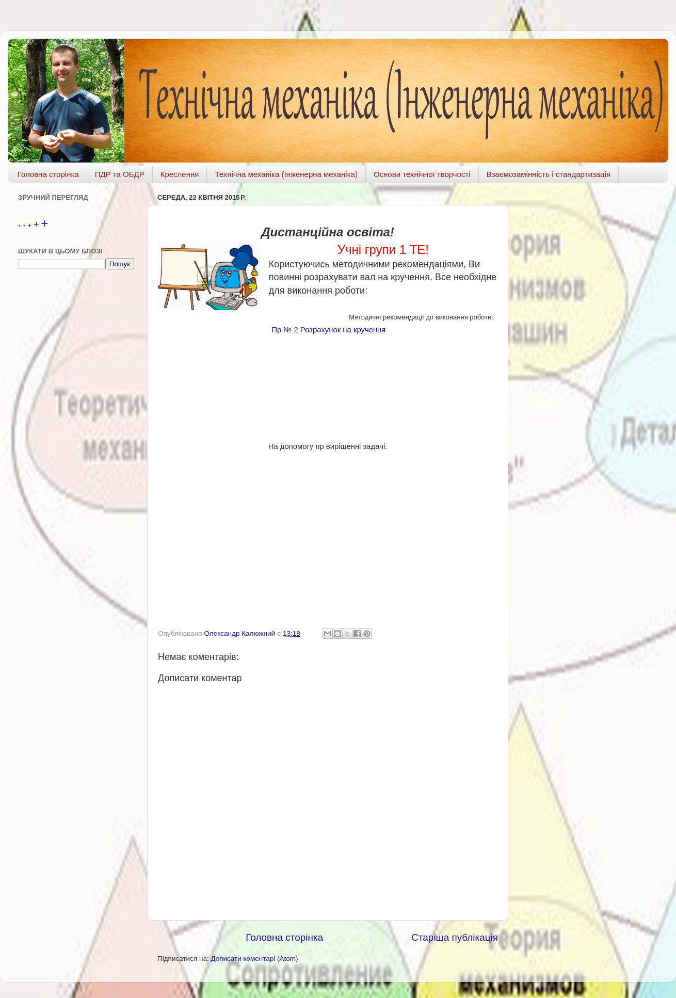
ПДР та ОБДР (119, 174)
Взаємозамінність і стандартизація (548, 174)
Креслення (179, 174)
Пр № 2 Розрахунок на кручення (328, 330)
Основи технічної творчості (422, 174)
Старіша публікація (454, 937)
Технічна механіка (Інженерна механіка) (286, 174)
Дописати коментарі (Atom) (254, 958)
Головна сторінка (48, 174)
